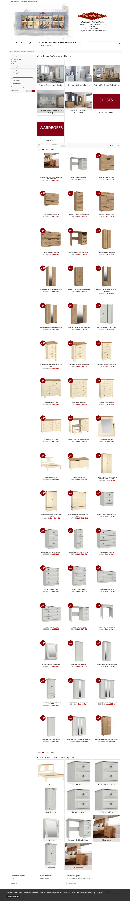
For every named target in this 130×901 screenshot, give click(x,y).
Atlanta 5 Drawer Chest (79, 589)
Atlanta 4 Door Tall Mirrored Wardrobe (78, 739)
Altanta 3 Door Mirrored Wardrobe (79, 702)
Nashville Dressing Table (79, 177)
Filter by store (16, 80)
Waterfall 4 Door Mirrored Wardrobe (79, 327)
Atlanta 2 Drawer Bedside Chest (106, 514)
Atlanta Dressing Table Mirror (51, 664)
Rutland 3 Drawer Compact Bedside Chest (51, 365)
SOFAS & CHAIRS (41, 43)
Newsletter (14, 882)
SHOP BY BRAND (46, 46)
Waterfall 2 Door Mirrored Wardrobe (51, 289)
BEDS (62, 43)
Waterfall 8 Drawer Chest (51, 252)
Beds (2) (14, 61)
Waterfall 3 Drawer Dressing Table (79, 252)
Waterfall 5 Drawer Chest (106, 214)
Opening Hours (32, 1)
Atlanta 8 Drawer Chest (51, 627)
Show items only (17, 87)
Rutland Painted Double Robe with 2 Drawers (51, 515)
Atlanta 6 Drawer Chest (107, 589)
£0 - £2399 (14, 76)
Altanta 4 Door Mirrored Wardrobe (106, 702)
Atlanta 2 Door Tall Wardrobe (51, 739)
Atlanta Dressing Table (79, 627)
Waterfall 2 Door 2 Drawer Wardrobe (79, 289)
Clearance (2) (15, 63)
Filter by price (16, 73)
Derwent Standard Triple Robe (106, 327)
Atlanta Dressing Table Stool (106, 627)
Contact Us (24, 1)
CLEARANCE (77, 43)
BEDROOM (68, 43)
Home (11, 1)
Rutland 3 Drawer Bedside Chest (79, 364)
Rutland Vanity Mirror (106, 439)
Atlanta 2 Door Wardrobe (79, 664)
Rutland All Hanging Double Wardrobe (106, 739)
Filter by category (17, 56)
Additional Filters (17, 83)
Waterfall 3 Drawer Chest (51, 214)
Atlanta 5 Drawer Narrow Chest (78, 552)
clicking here (99, 893)
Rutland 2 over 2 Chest (51, 402)
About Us (16, 1)
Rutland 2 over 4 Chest (107, 402)
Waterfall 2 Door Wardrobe (106, 252)
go (33, 90)
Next (52, 149)
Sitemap (41, 880)
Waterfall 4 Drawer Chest (106, 177)
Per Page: (56, 145)
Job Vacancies (15, 883)
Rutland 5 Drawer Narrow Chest (106, 364)
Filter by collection (17, 70)
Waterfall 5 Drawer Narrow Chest (79, 214)
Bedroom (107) (16, 59)
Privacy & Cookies (44, 878)
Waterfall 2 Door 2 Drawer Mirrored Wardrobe (106, 290)
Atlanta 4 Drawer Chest (51, 589)
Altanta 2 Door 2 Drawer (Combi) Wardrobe (51, 702)
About (12, 43)
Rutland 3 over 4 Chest (51, 439)
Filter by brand (16, 67)
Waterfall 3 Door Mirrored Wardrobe (51, 327)
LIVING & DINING (53, 43)
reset (29, 90)
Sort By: (44, 145)
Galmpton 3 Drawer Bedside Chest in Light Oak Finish (51, 178)
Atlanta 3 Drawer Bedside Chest (51, 552)
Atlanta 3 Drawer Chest (107, 552)
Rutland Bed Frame (51, 477)
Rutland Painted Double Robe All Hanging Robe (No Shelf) (107, 477)
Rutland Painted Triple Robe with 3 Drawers (79, 515)
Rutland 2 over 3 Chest (79, 402)
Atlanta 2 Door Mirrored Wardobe (107, 664)
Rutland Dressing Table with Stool (78, 439)
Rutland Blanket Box (79, 477)
